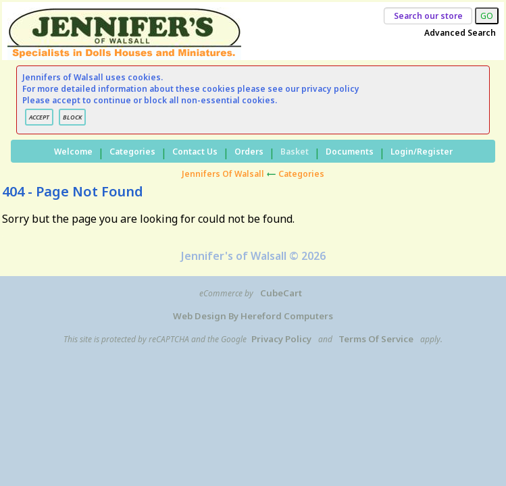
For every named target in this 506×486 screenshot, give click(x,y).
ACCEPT (39, 117)
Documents (350, 151)
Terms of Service (375, 339)
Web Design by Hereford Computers (253, 316)
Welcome (73, 151)
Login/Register (421, 151)
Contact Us (195, 151)
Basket (294, 151)
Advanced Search (460, 32)
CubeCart (281, 293)
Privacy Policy (281, 339)
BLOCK (72, 117)
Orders (248, 151)
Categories (132, 151)
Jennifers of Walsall (223, 174)
